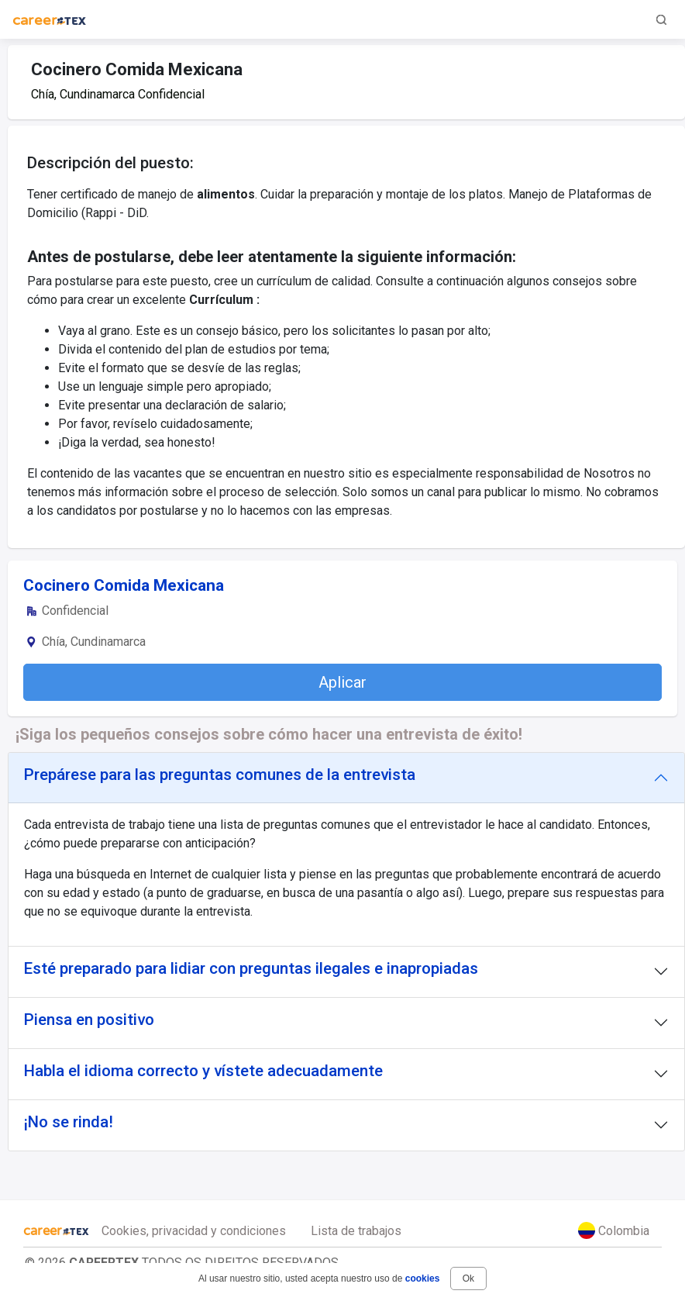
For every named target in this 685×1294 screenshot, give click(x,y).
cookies (422, 1278)
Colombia (613, 1230)
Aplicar (342, 682)
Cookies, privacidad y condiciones (194, 1230)
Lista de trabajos (356, 1230)
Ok (468, 1278)
